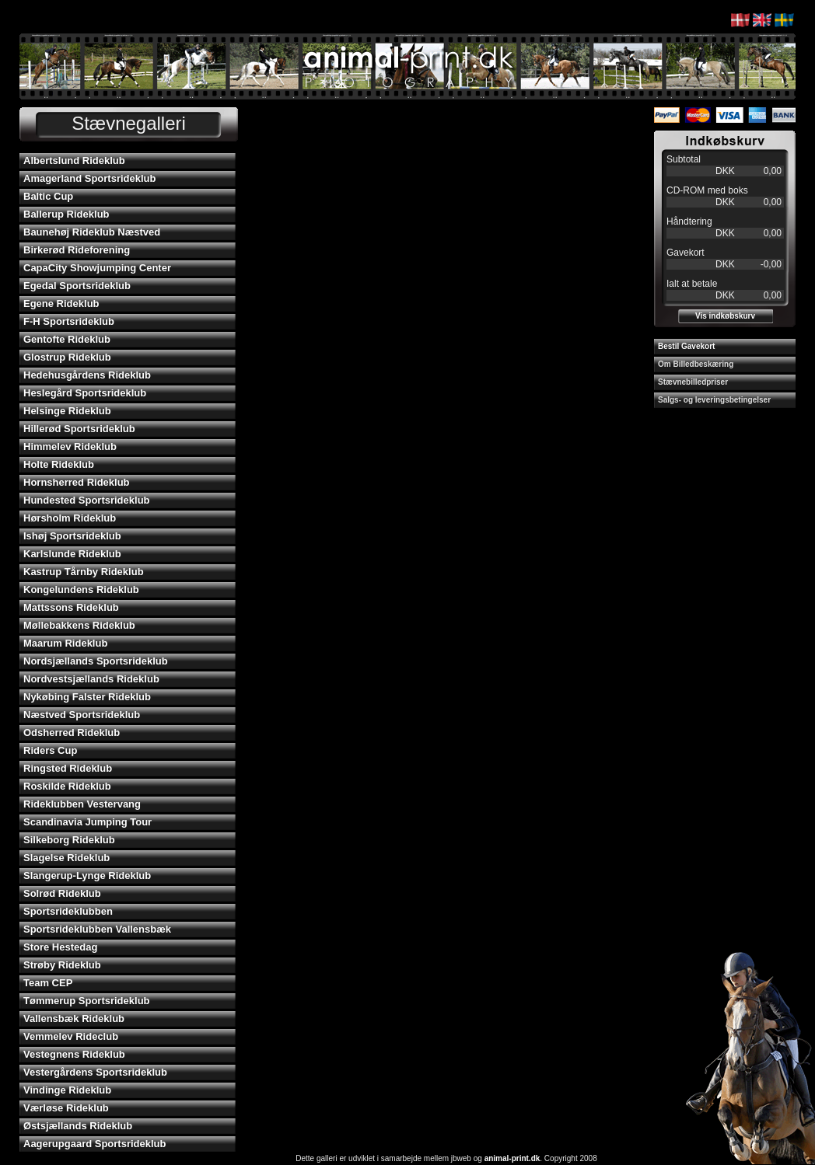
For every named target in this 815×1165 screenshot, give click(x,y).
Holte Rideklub (58, 464)
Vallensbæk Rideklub (73, 1018)
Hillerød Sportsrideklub (79, 428)
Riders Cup (50, 750)
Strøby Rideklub (62, 965)
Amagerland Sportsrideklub (89, 178)
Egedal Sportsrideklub (77, 285)
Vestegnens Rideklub (74, 1054)
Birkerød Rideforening (76, 250)
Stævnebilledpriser (693, 382)
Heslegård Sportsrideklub (84, 393)
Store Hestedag (60, 947)
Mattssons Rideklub (71, 607)
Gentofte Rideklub (66, 339)
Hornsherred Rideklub (76, 482)
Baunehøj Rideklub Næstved (91, 232)
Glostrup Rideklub (67, 357)
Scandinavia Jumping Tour (87, 822)
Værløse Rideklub (66, 1108)
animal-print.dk (512, 1158)
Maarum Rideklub (65, 643)
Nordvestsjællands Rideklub (91, 679)
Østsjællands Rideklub (77, 1126)
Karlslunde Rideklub (72, 554)
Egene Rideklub (61, 303)
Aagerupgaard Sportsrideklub (94, 1143)
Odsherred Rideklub (71, 732)
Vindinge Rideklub (67, 1090)
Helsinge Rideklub (67, 411)
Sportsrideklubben (68, 911)
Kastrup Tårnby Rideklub (83, 571)
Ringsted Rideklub (67, 768)
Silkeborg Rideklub (69, 840)
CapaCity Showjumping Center (97, 268)
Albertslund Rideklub (74, 160)
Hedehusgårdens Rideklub (87, 375)
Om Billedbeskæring (695, 364)
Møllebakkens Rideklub (79, 625)
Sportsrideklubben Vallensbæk (97, 929)
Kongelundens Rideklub (81, 589)
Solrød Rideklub (62, 893)
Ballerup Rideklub (66, 214)
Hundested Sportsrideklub (86, 500)
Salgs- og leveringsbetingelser (714, 400)
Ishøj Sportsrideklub (72, 536)
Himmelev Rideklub (70, 446)
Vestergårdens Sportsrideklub (95, 1072)
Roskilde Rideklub (67, 786)
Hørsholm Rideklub (69, 518)
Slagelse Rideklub (66, 857)
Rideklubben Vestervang (82, 804)
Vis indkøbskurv (725, 316)
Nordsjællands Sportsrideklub (95, 661)
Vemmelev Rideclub (70, 1036)
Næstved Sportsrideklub (81, 714)
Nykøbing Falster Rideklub (87, 697)
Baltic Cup (48, 196)
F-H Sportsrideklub (68, 321)
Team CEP (47, 983)
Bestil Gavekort (686, 346)
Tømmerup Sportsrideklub (86, 1000)
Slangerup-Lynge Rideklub (87, 875)
